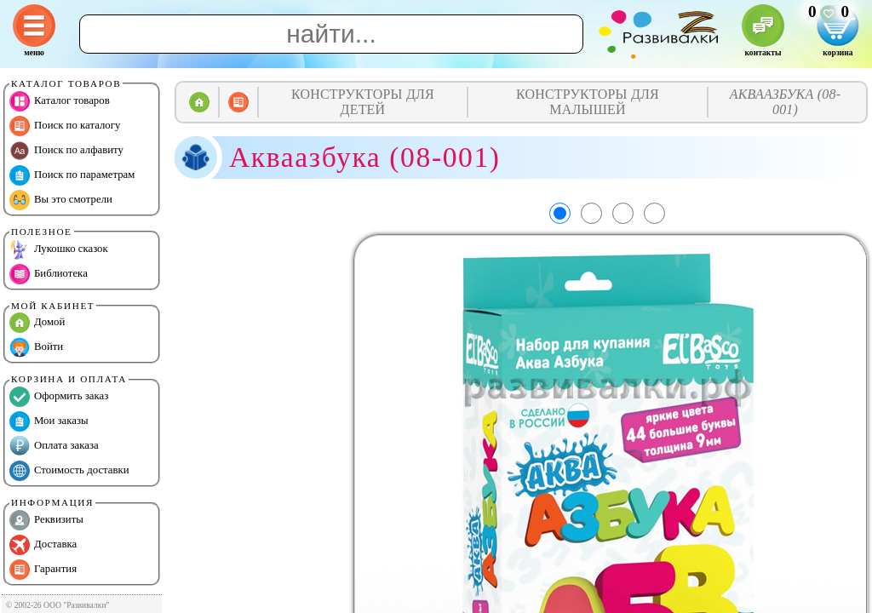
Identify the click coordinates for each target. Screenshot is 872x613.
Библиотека (48, 274)
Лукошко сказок (58, 249)
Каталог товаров (59, 101)
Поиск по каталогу (64, 126)
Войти (36, 347)
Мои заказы (49, 421)
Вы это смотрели (60, 200)
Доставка (43, 545)
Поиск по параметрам (72, 175)
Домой (37, 322)
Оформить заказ (58, 397)
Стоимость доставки (69, 471)
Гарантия (43, 569)
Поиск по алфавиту (66, 150)
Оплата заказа (54, 446)
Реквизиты (46, 520)
